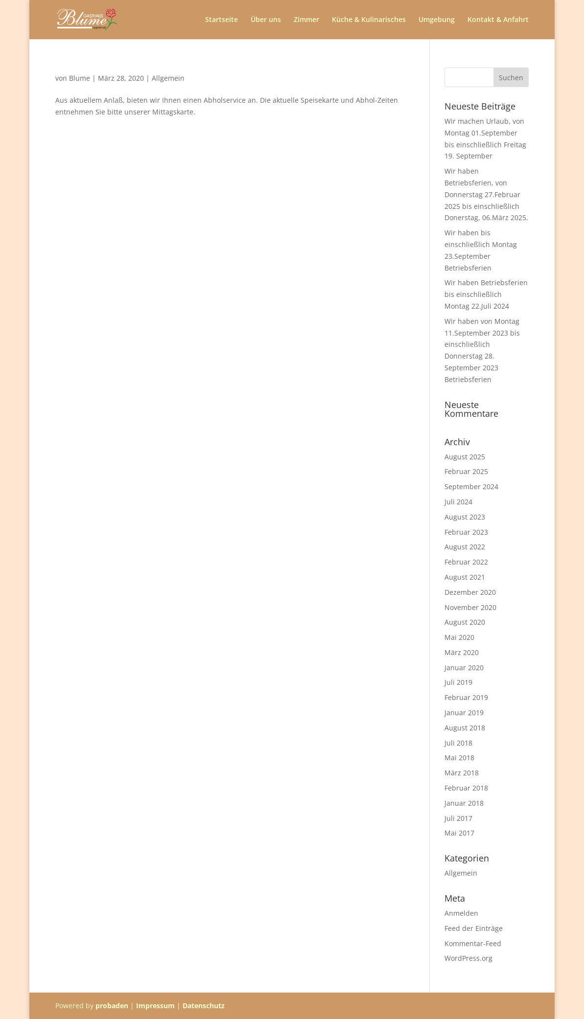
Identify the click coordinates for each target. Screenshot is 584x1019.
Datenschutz (204, 1005)
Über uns (266, 20)
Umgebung (437, 20)
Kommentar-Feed (472, 943)
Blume (79, 78)
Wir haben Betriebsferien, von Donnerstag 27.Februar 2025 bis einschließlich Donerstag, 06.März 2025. (486, 194)
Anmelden (461, 913)
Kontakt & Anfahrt (498, 20)
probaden (111, 1005)
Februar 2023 (466, 532)
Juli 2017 (458, 818)
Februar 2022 (466, 561)
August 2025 (464, 456)
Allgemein (168, 78)
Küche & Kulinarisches (369, 20)
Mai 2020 (459, 637)
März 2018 (461, 772)
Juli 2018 (458, 742)
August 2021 (464, 577)
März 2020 (461, 652)
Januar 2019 (464, 712)
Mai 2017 (459, 833)
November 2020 (470, 607)
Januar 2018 (464, 803)
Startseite (221, 20)
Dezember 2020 (470, 592)
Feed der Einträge (473, 928)
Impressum (155, 1005)
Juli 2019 (458, 682)
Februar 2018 (466, 788)
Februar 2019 (466, 697)
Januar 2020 (464, 667)
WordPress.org (468, 958)
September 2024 (471, 486)
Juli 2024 (458, 501)
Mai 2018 (459, 757)
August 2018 (464, 727)
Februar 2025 (466, 471)
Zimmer (306, 20)
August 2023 (464, 516)
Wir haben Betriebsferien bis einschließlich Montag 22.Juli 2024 (486, 294)
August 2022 (464, 546)
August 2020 (464, 622)
